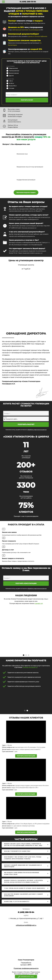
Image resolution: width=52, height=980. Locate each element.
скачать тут (39, 253)
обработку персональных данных (37, 429)
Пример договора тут (29, 228)
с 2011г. (29, 965)
